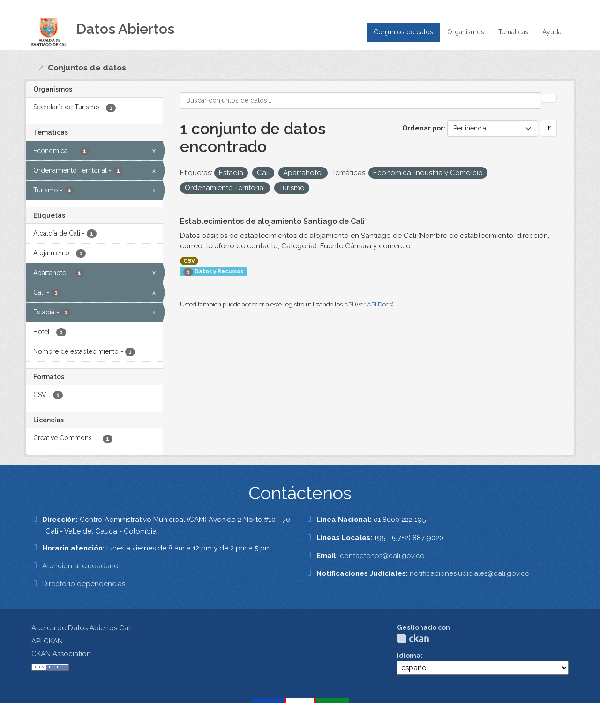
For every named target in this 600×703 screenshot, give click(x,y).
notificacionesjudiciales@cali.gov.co (470, 573)
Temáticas (513, 32)
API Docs (379, 304)
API (348, 304)
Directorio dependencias (83, 584)
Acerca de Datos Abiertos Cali (81, 628)
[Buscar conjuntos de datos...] (360, 100)
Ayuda (552, 32)
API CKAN (47, 641)
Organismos (465, 32)
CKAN (413, 638)
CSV (189, 261)
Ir (548, 127)
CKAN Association (61, 654)
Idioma (408, 655)
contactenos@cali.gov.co (382, 555)
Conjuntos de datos (403, 32)
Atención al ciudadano (80, 566)
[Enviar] (549, 98)
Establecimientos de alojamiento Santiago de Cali (272, 221)
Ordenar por (422, 128)
